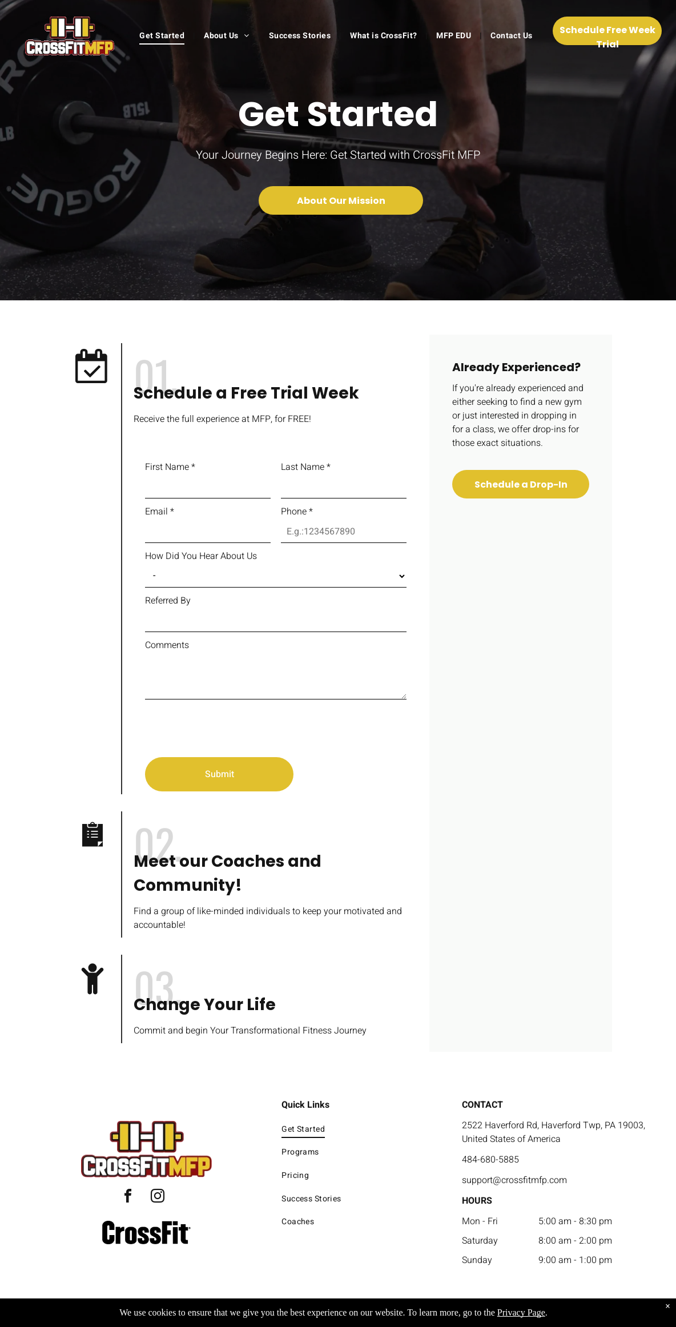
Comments (167, 645)
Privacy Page (521, 1312)
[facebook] (128, 1197)
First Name (170, 467)
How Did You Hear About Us (201, 556)
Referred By (168, 601)
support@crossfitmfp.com (514, 1180)
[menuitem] (163, 36)
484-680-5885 (490, 1160)
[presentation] (232, 723)
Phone (297, 511)
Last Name (306, 467)
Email (159, 511)
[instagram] (157, 1197)
